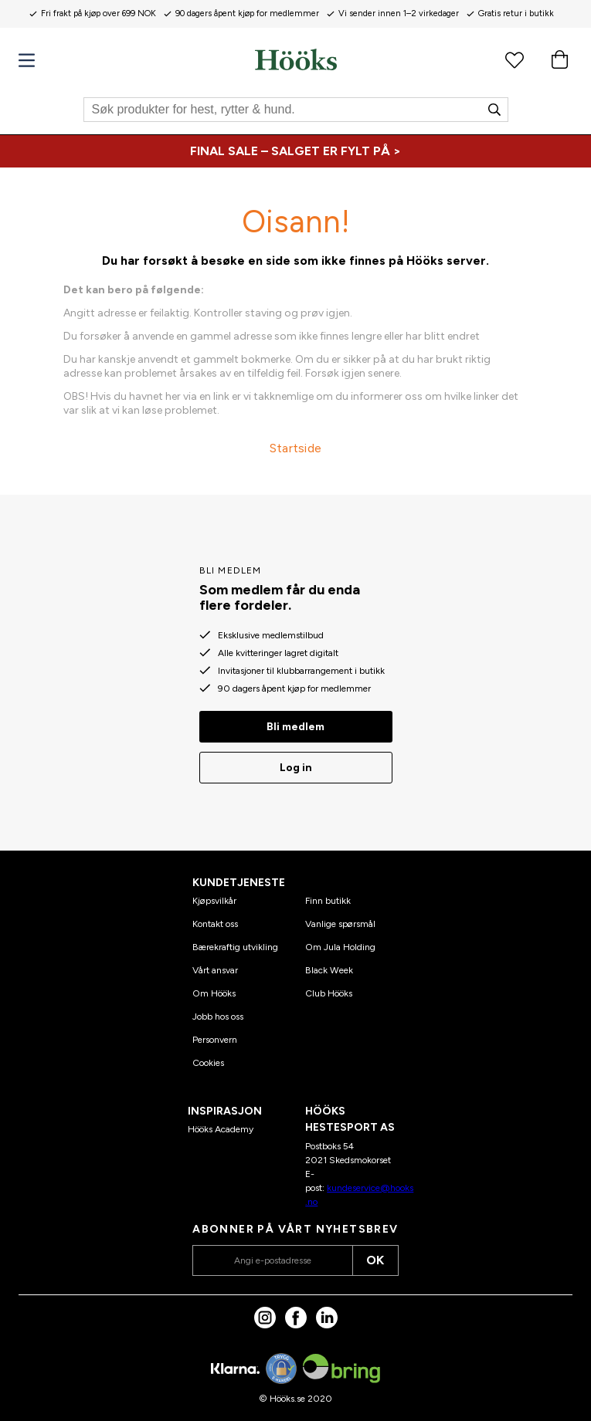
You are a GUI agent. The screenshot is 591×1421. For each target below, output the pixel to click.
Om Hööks (214, 993)
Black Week (329, 970)
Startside (296, 448)
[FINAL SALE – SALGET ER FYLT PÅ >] (295, 151)
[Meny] (26, 60)
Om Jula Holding (340, 947)
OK (375, 1260)
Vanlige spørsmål (340, 924)
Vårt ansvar (215, 970)
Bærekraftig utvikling (235, 947)
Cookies (208, 1062)
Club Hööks (328, 993)
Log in (296, 767)
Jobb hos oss (217, 1016)
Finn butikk (328, 900)
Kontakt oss (215, 924)
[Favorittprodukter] (514, 59)
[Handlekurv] (559, 59)
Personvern (214, 1039)
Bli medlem (295, 726)
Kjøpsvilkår (214, 900)
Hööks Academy (220, 1129)
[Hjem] (296, 59)
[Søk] (295, 109)
